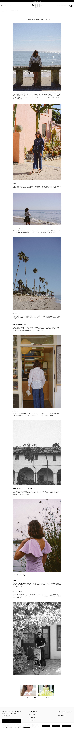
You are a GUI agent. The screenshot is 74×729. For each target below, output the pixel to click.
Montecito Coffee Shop (18, 591)
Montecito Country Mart (19, 583)
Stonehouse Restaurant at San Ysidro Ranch (23, 488)
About (57, 5)
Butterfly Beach (16, 313)
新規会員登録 (12, 721)
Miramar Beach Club (18, 228)
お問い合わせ (32, 720)
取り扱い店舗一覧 (33, 711)
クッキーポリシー (27, 727)
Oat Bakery (15, 411)
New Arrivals (9, 5)
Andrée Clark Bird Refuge (19, 575)
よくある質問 (32, 717)
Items (3, 5)
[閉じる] (72, 724)
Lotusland (15, 183)
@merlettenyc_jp (62, 715)
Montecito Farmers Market (19, 324)
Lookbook (62, 5)
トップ (3, 11)
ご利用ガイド (32, 714)
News (53, 5)
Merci (14, 580)
